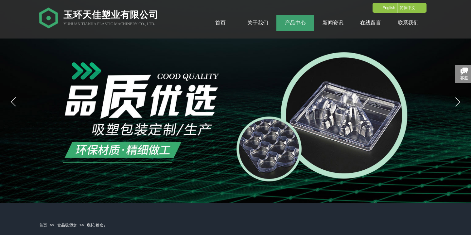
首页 (43, 225)
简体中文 (407, 8)
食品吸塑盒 (67, 225)
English (388, 8)
